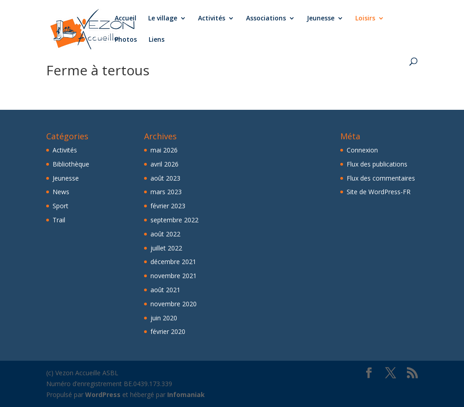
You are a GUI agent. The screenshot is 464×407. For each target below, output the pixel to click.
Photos (126, 40)
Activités (211, 18)
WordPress (103, 394)
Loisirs (365, 18)
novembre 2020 (173, 303)
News (61, 191)
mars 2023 (166, 191)
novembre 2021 (173, 275)
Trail (59, 220)
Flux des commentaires (381, 178)
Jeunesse (320, 18)
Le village (162, 18)
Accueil (125, 18)
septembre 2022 (174, 220)
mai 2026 (164, 150)
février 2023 (167, 205)
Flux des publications (377, 164)
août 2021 (165, 289)
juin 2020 (163, 318)
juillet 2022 (166, 248)
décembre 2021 (173, 261)
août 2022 (165, 234)
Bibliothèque (71, 164)
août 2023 (165, 178)
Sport (60, 205)
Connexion (362, 150)
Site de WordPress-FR (379, 191)
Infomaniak (186, 394)
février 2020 (167, 331)
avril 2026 (164, 164)
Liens (156, 40)
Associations (266, 18)
